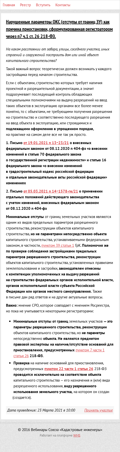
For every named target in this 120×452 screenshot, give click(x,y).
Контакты (62, 4)
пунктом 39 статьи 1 (57, 245)
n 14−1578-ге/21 (50, 191)
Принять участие (98, 410)
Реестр (25, 4)
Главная (9, 4)
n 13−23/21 (46, 142)
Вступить (43, 4)
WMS (76, 435)
